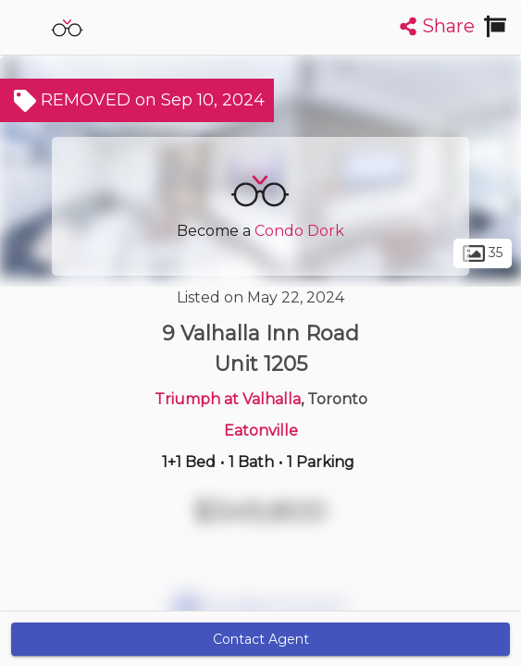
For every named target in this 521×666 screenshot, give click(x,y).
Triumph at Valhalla (228, 399)
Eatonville (261, 430)
